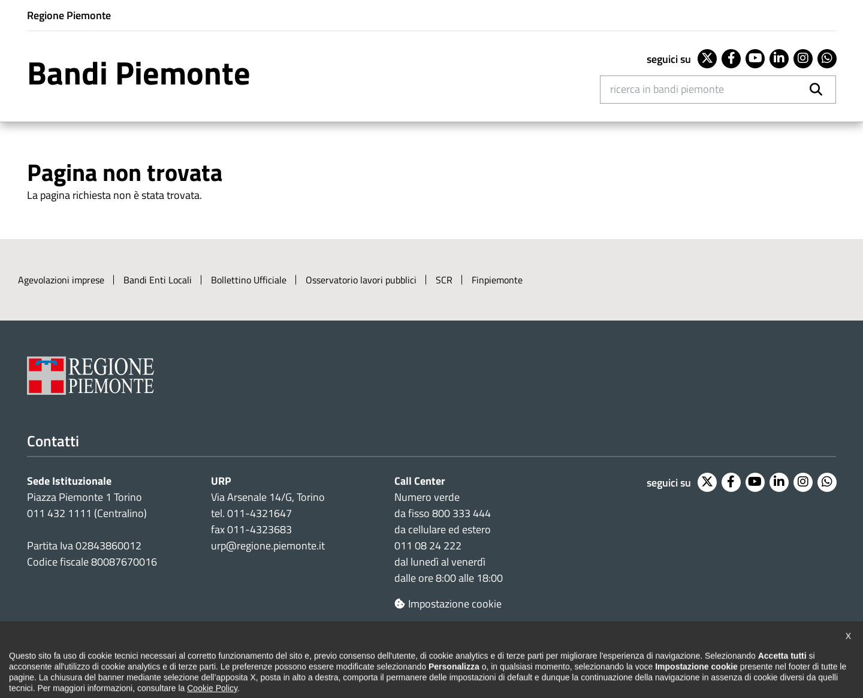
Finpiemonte (497, 280)
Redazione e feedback (453, 657)
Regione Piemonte (69, 15)
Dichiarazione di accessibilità (85, 657)
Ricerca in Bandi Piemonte (667, 89)
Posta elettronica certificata (573, 657)
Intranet (666, 657)
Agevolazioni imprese (61, 280)
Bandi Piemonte (139, 72)
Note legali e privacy (203, 657)
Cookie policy (290, 657)
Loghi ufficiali (363, 657)
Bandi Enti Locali (157, 280)
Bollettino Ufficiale (248, 280)
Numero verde (427, 497)
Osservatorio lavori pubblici (361, 280)
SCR (444, 280)
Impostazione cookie (448, 604)
